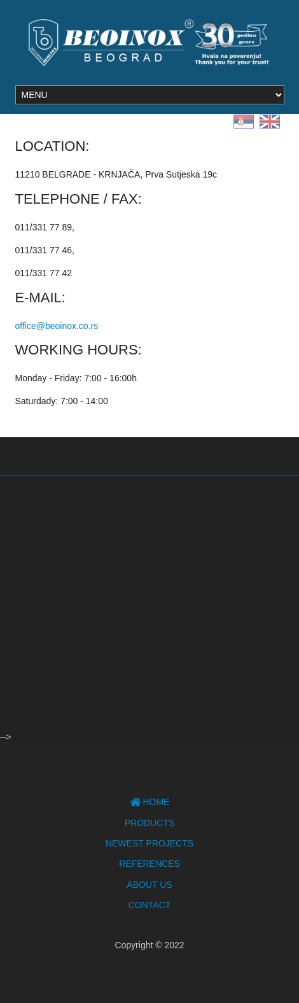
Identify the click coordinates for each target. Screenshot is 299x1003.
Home (150, 802)
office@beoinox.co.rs (57, 326)
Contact (150, 905)
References (149, 864)
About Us (149, 885)
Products (150, 823)
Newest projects (149, 843)
